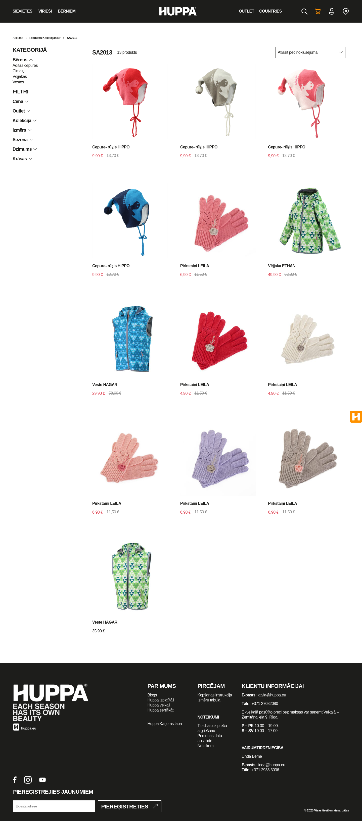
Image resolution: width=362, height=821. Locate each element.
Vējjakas (20, 76)
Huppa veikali (158, 705)
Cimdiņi (19, 71)
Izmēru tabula (209, 700)
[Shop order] (310, 52)
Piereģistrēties (124, 806)
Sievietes (22, 11)
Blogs (152, 695)
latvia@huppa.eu (271, 695)
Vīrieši (45, 11)
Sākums (18, 38)
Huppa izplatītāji (160, 700)
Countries (270, 11)
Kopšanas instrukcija (215, 695)
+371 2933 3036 (265, 770)
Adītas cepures (25, 65)
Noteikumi (206, 746)
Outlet (246, 11)
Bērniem (66, 11)
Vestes (18, 82)
